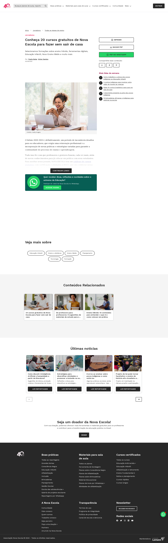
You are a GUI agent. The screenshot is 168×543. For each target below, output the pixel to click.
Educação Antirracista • (126, 463)
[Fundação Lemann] (159, 539)
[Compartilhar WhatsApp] (102, 65)
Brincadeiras (47, 480)
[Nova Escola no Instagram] (125, 521)
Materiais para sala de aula (78, 6)
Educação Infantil (36, 253)
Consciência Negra (49, 467)
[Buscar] (29, 6)
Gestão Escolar (48, 486)
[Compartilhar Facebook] (109, 65)
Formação (67, 259)
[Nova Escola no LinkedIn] (128, 521)
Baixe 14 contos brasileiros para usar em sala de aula (116, 88)
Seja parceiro (47, 521)
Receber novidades (127, 509)
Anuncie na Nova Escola (52, 531)
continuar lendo (61, 171)
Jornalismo (37, 30)
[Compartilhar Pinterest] (116, 65)
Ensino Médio (72, 253)
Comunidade (118, 6)
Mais (128, 6)
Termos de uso (85, 508)
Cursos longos (122, 483)
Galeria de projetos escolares (53, 493)
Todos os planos (85, 464)
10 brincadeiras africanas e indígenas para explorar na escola (116, 99)
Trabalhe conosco (49, 518)
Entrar (158, 6)
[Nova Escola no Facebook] (117, 521)
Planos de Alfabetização (89, 473)
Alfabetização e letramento (127, 470)
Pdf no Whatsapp (116, 55)
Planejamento (87, 253)
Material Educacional (87, 480)
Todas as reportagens (50, 460)
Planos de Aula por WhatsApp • (92, 483)
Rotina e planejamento (125, 476)
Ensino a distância (54, 253)
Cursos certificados (101, 6)
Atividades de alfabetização (90, 487)
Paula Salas (32, 59)
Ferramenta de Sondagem (90, 467)
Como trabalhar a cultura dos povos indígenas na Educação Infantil (114, 78)
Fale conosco (47, 511)
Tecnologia (54, 259)
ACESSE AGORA (52, 188)
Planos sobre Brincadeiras (89, 477)
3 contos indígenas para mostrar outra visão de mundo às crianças (115, 83)
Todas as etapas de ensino (54, 30)
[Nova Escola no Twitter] (121, 521)
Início (27, 30)
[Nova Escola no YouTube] (132, 521)
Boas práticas (57, 6)
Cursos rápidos (122, 480)
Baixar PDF (116, 47)
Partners (45, 528)
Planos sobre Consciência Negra (92, 470)
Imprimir (116, 40)
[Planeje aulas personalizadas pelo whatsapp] (163, 514)
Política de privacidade (88, 514)
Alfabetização (47, 473)
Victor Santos (43, 59)
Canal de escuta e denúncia (90, 518)
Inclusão (45, 476)
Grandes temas (48, 463)
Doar (84, 435)
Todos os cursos (123, 460)
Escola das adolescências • (53, 489)
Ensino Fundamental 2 (125, 473)
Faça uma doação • (49, 524)
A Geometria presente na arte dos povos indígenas (116, 94)
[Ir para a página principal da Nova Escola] (7, 5)
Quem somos (47, 514)
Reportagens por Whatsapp (53, 496)
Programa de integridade (89, 511)
